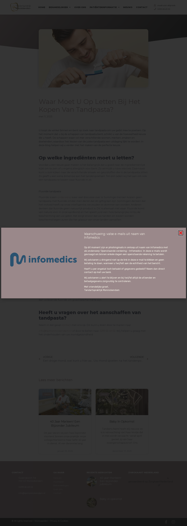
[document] (93, 263)
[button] (180, 233)
